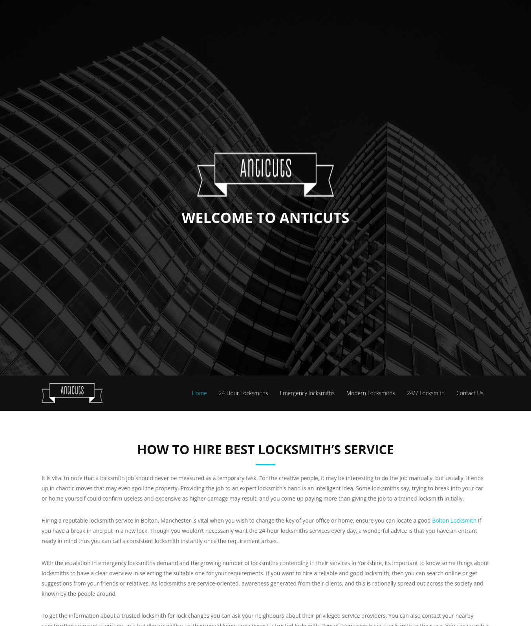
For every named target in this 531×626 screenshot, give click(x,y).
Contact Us (469, 393)
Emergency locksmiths (307, 393)
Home (199, 393)
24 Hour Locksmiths (243, 393)
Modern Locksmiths (370, 393)
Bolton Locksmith (454, 520)
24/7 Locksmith (426, 393)
